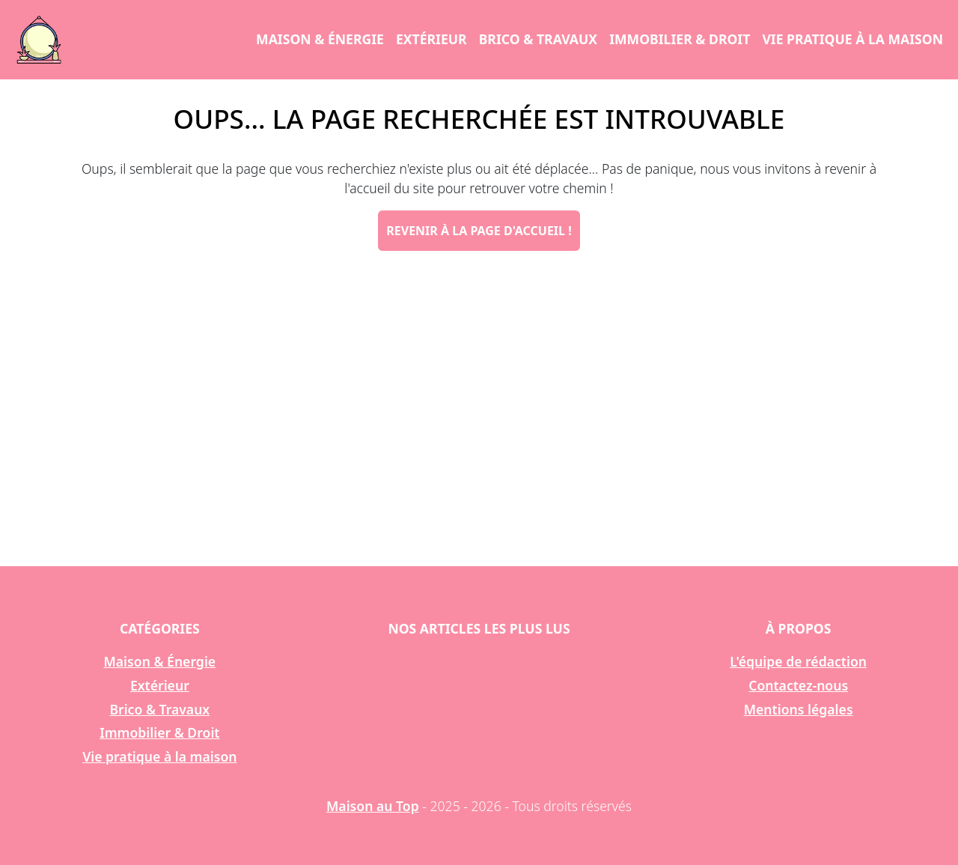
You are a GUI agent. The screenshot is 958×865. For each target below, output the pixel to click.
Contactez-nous (798, 685)
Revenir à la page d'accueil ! (478, 230)
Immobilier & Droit (679, 39)
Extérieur (431, 39)
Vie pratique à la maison (852, 39)
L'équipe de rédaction (798, 661)
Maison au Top (372, 806)
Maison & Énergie (320, 39)
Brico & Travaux (538, 39)
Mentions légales (798, 709)
